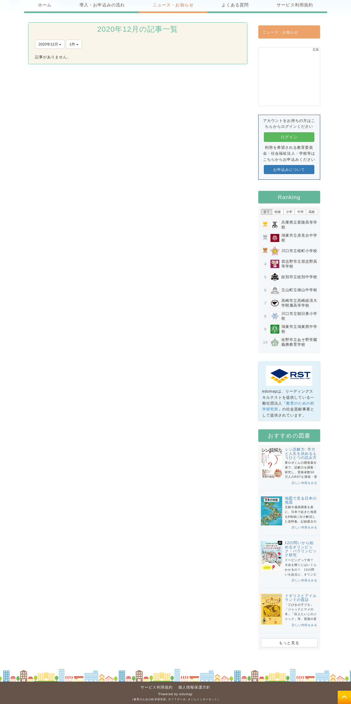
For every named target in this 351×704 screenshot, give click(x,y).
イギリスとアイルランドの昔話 (301, 598)
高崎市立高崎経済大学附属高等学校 (299, 302)
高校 (311, 212)
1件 (73, 44)
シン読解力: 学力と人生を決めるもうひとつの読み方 (301, 453)
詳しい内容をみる (305, 482)
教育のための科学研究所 (150, 699)
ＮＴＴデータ (177, 699)
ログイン (289, 137)
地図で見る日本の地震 (301, 500)
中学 (300, 212)
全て (266, 212)
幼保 (277, 212)
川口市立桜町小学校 (299, 251)
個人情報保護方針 (194, 687)
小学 (289, 212)
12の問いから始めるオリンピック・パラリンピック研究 (301, 549)
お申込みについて (289, 169)
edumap (186, 694)
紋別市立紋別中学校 (299, 277)
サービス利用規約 (157, 687)
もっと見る (289, 643)
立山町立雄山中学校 (299, 290)
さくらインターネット (202, 699)
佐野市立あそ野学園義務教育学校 (299, 342)
